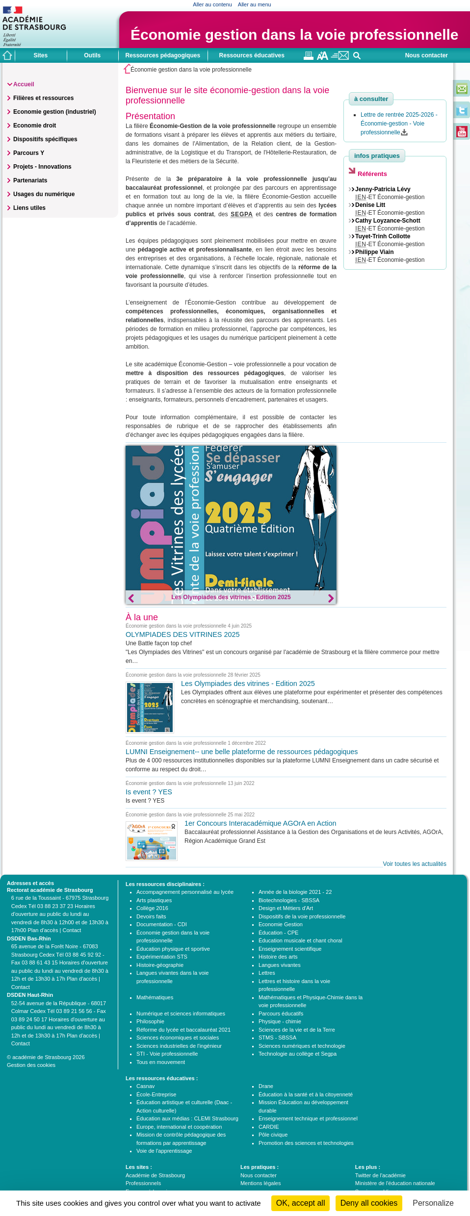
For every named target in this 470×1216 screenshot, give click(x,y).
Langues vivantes (280, 965)
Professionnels (143, 1183)
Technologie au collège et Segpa (298, 1054)
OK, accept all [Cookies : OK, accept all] (300, 1203)
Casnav (145, 1086)
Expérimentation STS (161, 957)
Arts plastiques (154, 900)
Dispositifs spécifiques (45, 139)
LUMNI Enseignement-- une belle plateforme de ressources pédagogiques (242, 752)
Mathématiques (154, 997)
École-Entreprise (156, 1094)
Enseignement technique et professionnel (308, 1118)
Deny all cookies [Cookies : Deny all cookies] (369, 1203)
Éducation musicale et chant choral (300, 940)
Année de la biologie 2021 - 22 (295, 892)
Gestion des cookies (31, 1065)
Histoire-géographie (159, 965)
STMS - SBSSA (277, 1037)
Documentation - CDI (161, 924)
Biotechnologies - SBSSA (289, 900)
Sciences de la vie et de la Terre (297, 1030)
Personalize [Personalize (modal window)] (433, 1203)
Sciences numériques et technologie (302, 1046)
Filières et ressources (43, 98)
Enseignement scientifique (290, 949)
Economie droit (34, 125)
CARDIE (269, 1127)
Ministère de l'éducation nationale (395, 1183)
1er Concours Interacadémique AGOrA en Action (260, 823)
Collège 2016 (152, 908)
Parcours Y (28, 153)
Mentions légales (260, 1183)
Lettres (267, 973)
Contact (71, 930)
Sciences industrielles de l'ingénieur (179, 1046)
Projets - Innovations (42, 166)
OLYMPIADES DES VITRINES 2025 (182, 634)
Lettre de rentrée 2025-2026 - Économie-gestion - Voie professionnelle (399, 123)
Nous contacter (426, 55)
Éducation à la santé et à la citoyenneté (306, 1094)
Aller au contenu (212, 4)
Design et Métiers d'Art (286, 908)
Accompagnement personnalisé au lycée (185, 892)
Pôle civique (273, 1135)
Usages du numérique (44, 194)
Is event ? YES (149, 792)
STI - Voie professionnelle (167, 1054)
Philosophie (150, 1021)
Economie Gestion (281, 924)
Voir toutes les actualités (414, 864)
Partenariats (30, 180)
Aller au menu (254, 4)
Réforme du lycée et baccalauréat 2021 (183, 1030)
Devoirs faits (151, 916)
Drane (266, 1086)
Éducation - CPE (278, 933)
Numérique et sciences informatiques (180, 1013)
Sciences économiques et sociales (177, 1037)
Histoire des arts (278, 957)
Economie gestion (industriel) (54, 111)
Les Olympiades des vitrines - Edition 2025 (230, 597)
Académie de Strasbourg (155, 1175)
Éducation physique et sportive (173, 949)
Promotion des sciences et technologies (306, 1143)
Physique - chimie (280, 1021)
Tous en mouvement (160, 1062)
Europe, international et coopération (179, 1127)
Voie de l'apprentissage (164, 1151)
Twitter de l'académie (380, 1175)
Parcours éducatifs (281, 1013)
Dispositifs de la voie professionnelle (302, 916)
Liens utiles (29, 207)
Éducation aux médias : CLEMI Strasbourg (187, 1118)
